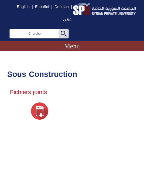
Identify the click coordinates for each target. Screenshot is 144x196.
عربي (67, 19)
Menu (72, 46)
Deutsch (61, 6)
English (23, 6)
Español (42, 6)
